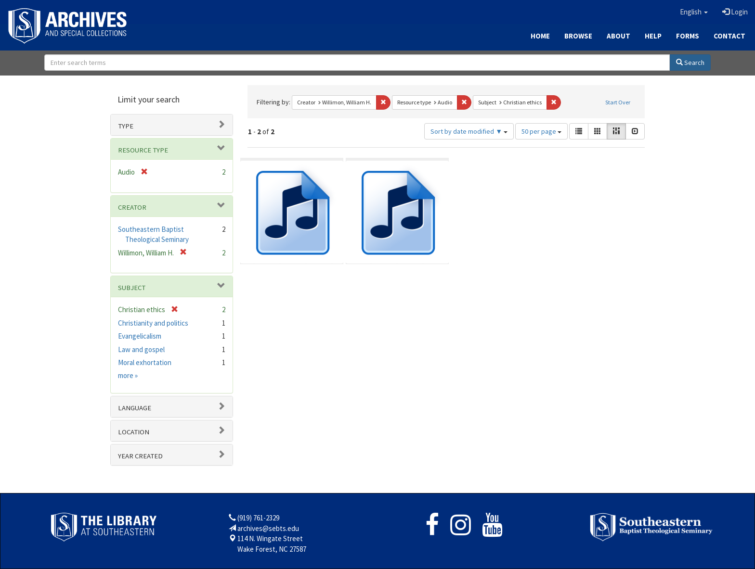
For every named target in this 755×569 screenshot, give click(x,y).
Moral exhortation (144, 362)
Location (133, 432)
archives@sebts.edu (268, 528)
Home (540, 35)
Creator (132, 207)
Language (134, 408)
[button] (694, 12)
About (618, 35)
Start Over (617, 102)
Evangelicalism (139, 336)
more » (128, 375)
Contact (729, 35)
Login (735, 11)
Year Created (140, 456)
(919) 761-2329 (258, 517)
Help (653, 35)
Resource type (143, 150)
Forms (687, 35)
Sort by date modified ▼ (469, 131)
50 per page (541, 131)
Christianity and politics (153, 323)
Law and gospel (141, 349)
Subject (131, 287)
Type (125, 126)
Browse (578, 35)
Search (690, 62)
